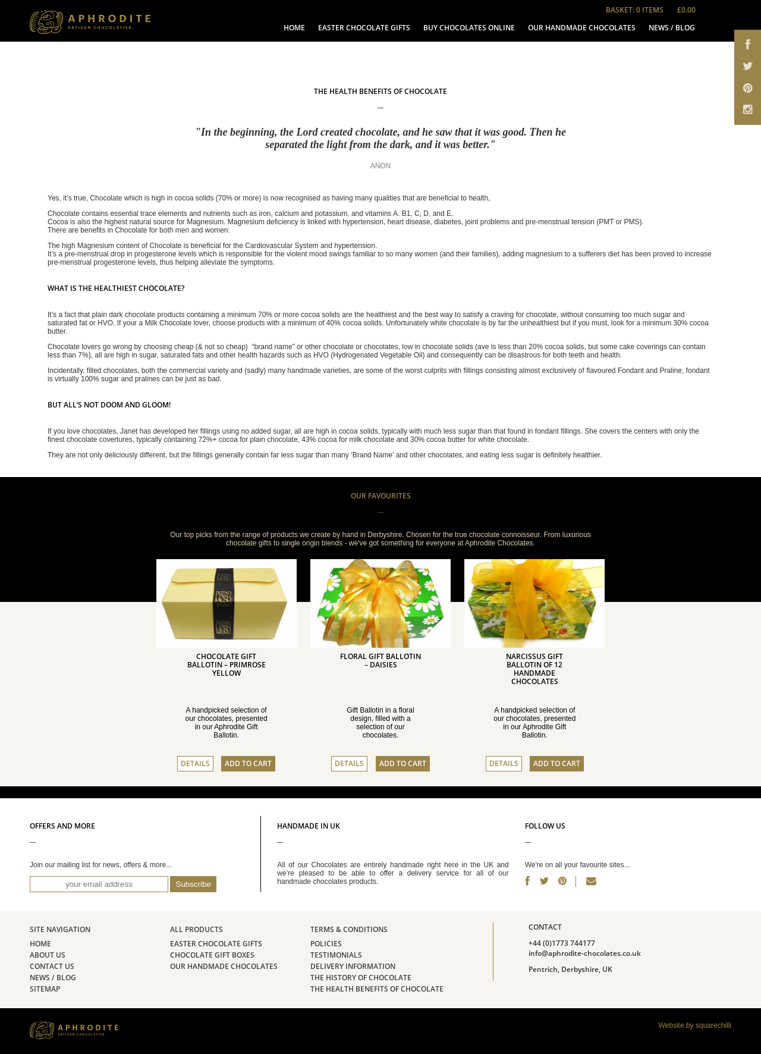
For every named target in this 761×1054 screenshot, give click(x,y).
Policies (326, 944)
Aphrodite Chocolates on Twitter (747, 67)
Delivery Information (352, 966)
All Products (196, 930)
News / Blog (672, 28)
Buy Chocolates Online (469, 28)
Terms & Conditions (349, 930)
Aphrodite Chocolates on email (747, 114)
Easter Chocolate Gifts (364, 28)
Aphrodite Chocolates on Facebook (747, 43)
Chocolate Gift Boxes (212, 955)
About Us (47, 955)
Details (195, 764)
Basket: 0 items (656, 10)
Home (294, 28)
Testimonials (336, 955)
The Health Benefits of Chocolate (377, 989)
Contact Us (52, 966)
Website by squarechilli (694, 1025)
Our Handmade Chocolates (582, 28)
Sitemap (45, 989)
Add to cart (248, 764)
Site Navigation (60, 930)
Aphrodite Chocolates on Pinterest (747, 90)
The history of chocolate (360, 978)
